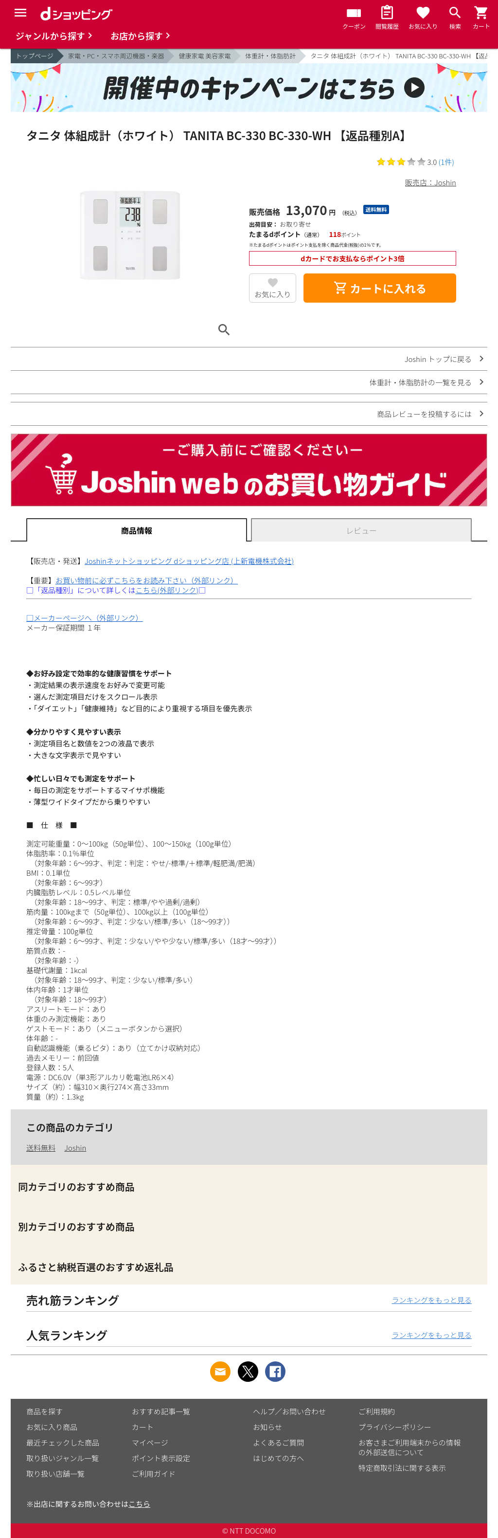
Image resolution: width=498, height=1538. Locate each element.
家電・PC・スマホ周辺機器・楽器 (116, 55)
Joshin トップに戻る (438, 358)
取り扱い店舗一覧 (55, 1473)
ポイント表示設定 (161, 1458)
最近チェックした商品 (62, 1442)
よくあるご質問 (278, 1442)
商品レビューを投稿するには (424, 413)
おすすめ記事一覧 (161, 1411)
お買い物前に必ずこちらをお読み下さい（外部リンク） (146, 580)
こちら (139, 1504)
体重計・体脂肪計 (270, 55)
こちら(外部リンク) (167, 590)
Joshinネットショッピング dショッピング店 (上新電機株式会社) (189, 561)
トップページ (34, 55)
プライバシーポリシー (394, 1427)
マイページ (150, 1442)
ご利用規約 (376, 1411)
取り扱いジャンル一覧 (62, 1458)
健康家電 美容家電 (204, 55)
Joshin (75, 1147)
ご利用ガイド (154, 1473)
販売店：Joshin (430, 182)
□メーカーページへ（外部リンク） (84, 618)
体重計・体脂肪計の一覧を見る (421, 382)
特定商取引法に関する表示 (402, 1468)
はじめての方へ (278, 1458)
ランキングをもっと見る (431, 1300)
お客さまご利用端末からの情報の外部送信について (409, 1447)
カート (143, 1427)
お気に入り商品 (51, 1427)
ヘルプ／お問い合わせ (289, 1411)
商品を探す (44, 1411)
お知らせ (267, 1427)
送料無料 (40, 1147)
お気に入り (272, 294)
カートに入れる (380, 288)
